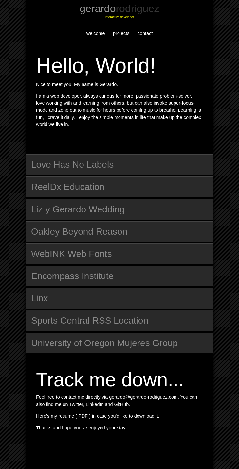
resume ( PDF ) (74, 416)
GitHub (121, 404)
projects (121, 33)
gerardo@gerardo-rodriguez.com (143, 397)
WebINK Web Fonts (71, 254)
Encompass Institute (72, 276)
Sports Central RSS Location (89, 320)
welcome (95, 33)
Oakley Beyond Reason (79, 231)
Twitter (76, 404)
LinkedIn (94, 404)
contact (145, 33)
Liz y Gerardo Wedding (78, 209)
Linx (39, 298)
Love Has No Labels (72, 164)
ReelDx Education (67, 187)
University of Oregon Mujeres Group (104, 343)
